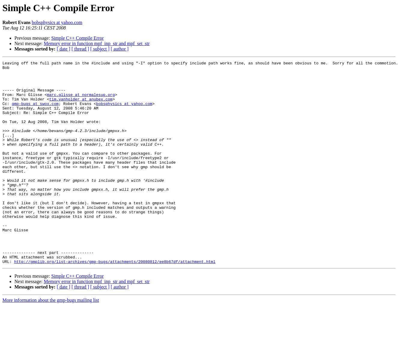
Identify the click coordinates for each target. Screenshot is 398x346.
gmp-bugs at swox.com (35, 112)
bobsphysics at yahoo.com (57, 22)
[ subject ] (100, 48)
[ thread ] (80, 48)
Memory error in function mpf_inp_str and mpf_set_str (97, 43)
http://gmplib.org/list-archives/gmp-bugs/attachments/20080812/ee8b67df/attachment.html (115, 302)
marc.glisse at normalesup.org (81, 101)
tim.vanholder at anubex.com (81, 107)
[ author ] (120, 48)
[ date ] (63, 48)
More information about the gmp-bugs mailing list (50, 340)
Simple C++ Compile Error (77, 38)
